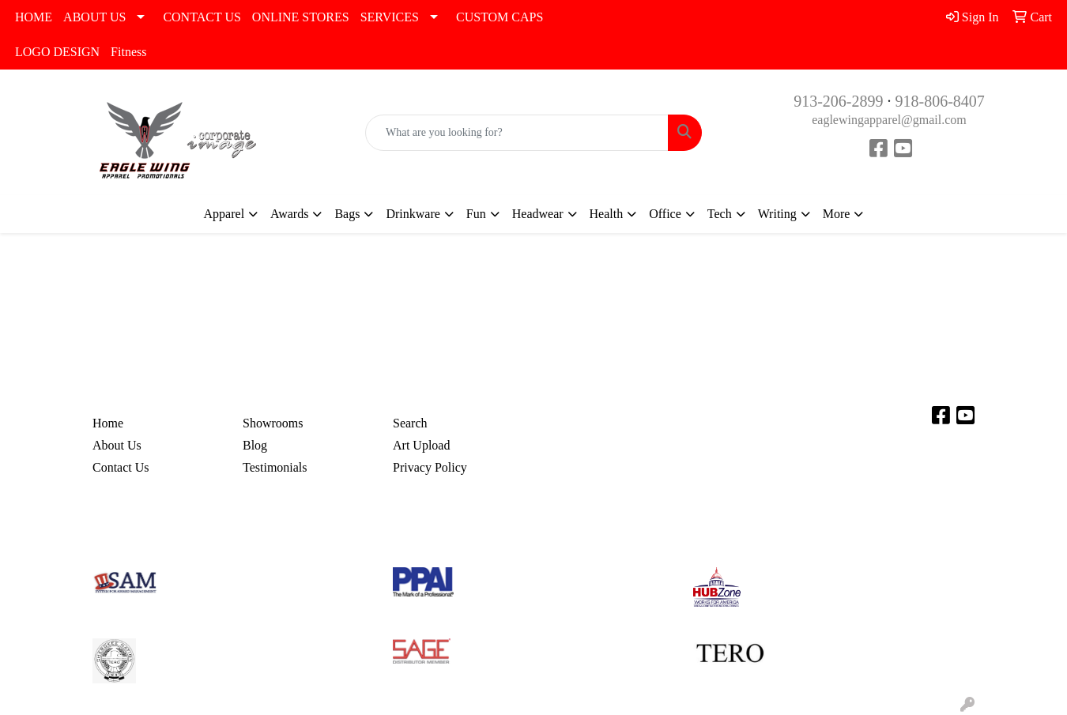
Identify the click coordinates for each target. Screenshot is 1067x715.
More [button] (836, 213)
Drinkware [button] (412, 213)
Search (410, 423)
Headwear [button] (538, 213)
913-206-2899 (838, 101)
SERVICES (389, 17)
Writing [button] (777, 213)
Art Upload (421, 445)
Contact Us (120, 467)
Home (107, 423)
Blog (255, 445)
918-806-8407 (940, 101)
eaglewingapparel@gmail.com (889, 119)
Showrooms (273, 423)
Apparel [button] (224, 213)
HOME (33, 17)
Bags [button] (347, 213)
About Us (116, 445)
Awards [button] (289, 213)
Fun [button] (476, 213)
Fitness (128, 51)
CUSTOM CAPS (499, 17)
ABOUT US (94, 17)
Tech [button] (719, 213)
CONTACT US (201, 17)
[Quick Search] (517, 133)
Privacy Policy (430, 467)
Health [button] (607, 213)
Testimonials (275, 467)
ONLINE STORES (300, 17)
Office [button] (665, 213)
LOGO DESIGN (57, 51)
